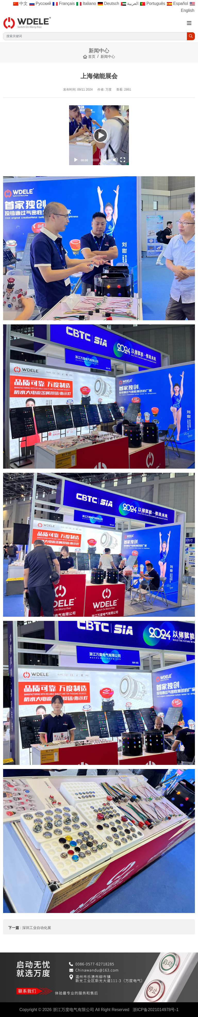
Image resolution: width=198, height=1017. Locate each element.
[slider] (95, 160)
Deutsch (108, 3)
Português (152, 3)
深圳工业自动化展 (36, 928)
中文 (20, 3)
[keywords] (95, 36)
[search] (191, 36)
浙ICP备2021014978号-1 (156, 1009)
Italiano (86, 3)
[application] (99, 135)
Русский (40, 3)
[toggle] (189, 23)
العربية (129, 3)
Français (64, 3)
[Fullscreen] (122, 159)
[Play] (99, 135)
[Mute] (115, 159)
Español (177, 3)
